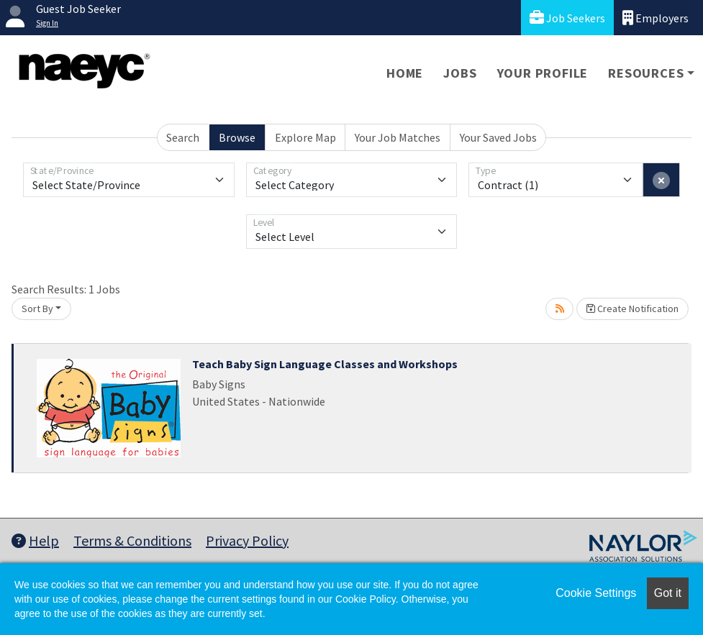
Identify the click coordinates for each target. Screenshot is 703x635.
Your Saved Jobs (498, 137)
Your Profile (543, 73)
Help (35, 540)
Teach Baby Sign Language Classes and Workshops (325, 364)
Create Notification (632, 308)
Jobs (459, 73)
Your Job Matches (397, 137)
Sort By (37, 308)
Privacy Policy (247, 540)
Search (182, 137)
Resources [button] (646, 73)
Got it (667, 593)
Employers (655, 18)
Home (404, 73)
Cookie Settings (595, 593)
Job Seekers (567, 18)
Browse (237, 137)
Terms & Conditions (132, 540)
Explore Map (305, 137)
